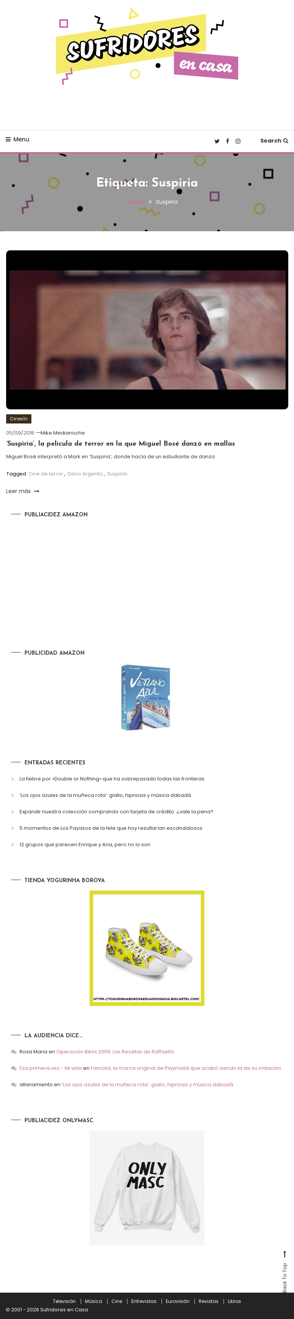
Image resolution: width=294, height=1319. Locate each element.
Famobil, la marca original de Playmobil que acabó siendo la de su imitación (186, 1068)
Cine (116, 1301)
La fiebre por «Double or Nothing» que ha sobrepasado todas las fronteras (112, 778)
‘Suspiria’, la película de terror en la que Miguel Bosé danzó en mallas (120, 444)
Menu (17, 139)
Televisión (64, 1301)
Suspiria (117, 473)
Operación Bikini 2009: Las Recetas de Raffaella (115, 1051)
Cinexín (19, 418)
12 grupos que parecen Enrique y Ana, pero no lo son (85, 844)
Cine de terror (45, 473)
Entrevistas (144, 1301)
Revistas (209, 1301)
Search (274, 140)
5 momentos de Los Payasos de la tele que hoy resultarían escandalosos (111, 828)
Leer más (22, 491)
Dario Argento (85, 473)
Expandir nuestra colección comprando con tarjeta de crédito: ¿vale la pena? (117, 811)
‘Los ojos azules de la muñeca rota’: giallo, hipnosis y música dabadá (105, 795)
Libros (234, 1301)
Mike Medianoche (63, 432)
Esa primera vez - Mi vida (51, 1068)
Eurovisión (177, 1301)
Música (93, 1301)
